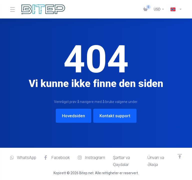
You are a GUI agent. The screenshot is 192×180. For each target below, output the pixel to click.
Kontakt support (115, 115)
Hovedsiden (73, 115)
